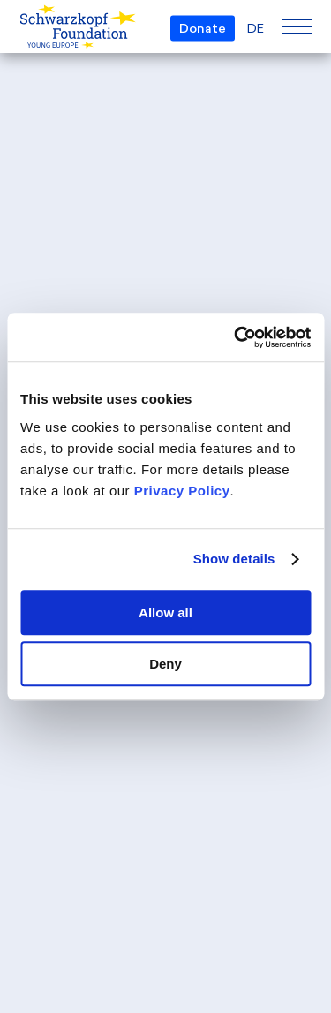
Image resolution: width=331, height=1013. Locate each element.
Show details (234, 558)
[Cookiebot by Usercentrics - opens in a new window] (236, 337)
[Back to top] (296, 839)
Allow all (165, 612)
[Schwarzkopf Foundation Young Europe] (48, 27)
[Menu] (297, 26)
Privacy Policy (182, 490)
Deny (165, 663)
